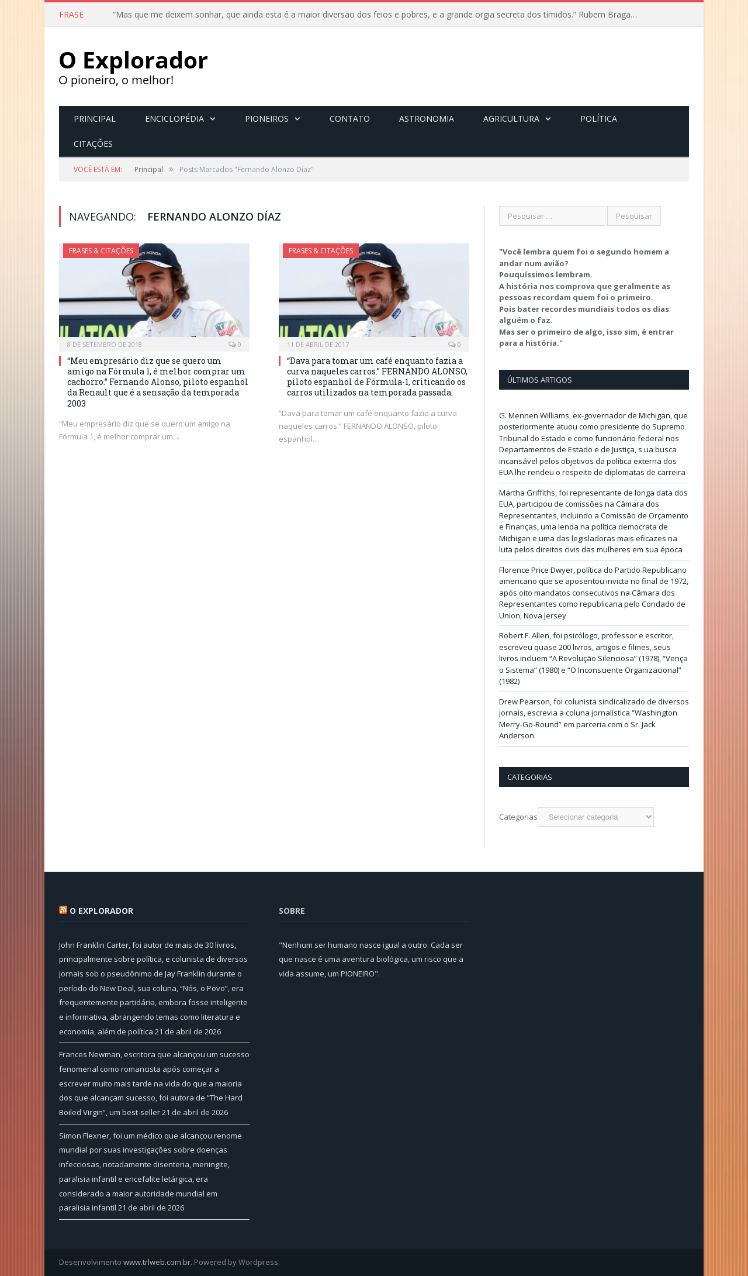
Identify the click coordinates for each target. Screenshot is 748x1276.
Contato (350, 118)
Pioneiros (267, 118)
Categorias (518, 816)
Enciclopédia (174, 118)
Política (598, 118)
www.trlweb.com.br (157, 1262)
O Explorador (101, 910)
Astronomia (426, 118)
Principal (95, 118)
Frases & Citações (101, 251)
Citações (93, 143)
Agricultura (511, 118)
